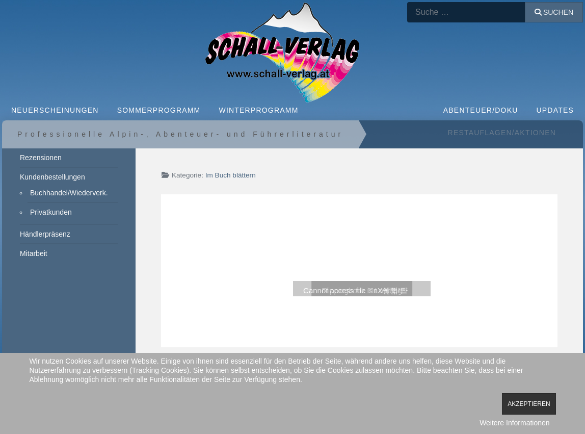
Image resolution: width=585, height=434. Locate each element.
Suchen (554, 12)
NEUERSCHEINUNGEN (55, 110)
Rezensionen (41, 158)
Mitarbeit (33, 253)
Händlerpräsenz (45, 234)
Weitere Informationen (514, 423)
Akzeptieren (529, 403)
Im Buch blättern (230, 175)
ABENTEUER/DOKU (480, 110)
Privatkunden (51, 212)
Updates (555, 110)
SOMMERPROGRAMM (159, 110)
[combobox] (466, 12)
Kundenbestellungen (52, 177)
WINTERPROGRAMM (258, 110)
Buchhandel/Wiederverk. (69, 193)
